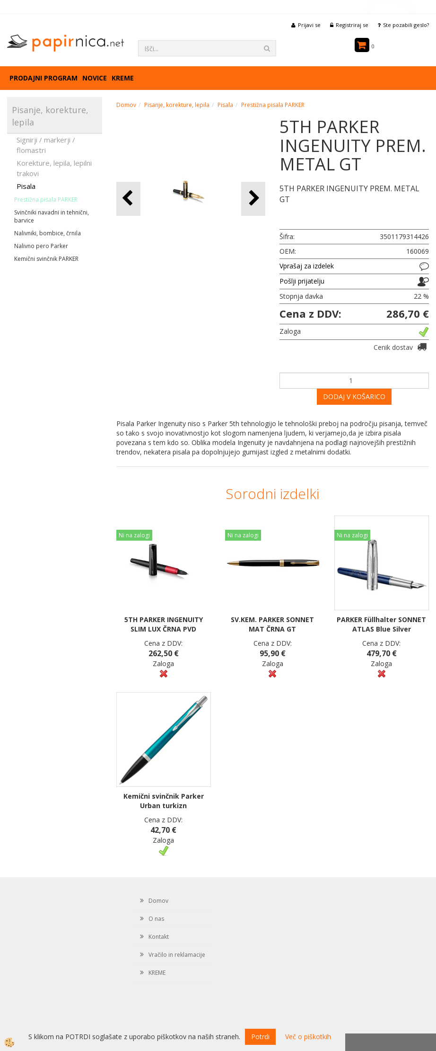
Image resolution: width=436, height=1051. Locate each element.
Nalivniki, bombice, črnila (47, 233)
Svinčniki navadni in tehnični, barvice (51, 216)
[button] (253, 198)
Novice (94, 77)
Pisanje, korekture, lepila (176, 105)
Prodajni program (43, 77)
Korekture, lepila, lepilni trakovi (54, 168)
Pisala (26, 186)
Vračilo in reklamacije (176, 955)
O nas (156, 919)
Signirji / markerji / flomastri (46, 144)
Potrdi (260, 1036)
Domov (126, 105)
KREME (123, 77)
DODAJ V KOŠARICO (354, 396)
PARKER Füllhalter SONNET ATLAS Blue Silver (381, 624)
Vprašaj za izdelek (306, 265)
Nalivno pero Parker (41, 246)
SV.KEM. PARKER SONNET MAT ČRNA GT (272, 624)
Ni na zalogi (134, 535)
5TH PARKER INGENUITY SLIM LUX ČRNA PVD (163, 624)
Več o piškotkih (308, 1036)
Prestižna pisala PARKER (46, 200)
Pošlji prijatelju (301, 280)
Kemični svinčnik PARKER (46, 259)
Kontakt (158, 937)
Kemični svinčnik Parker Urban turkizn (163, 801)
